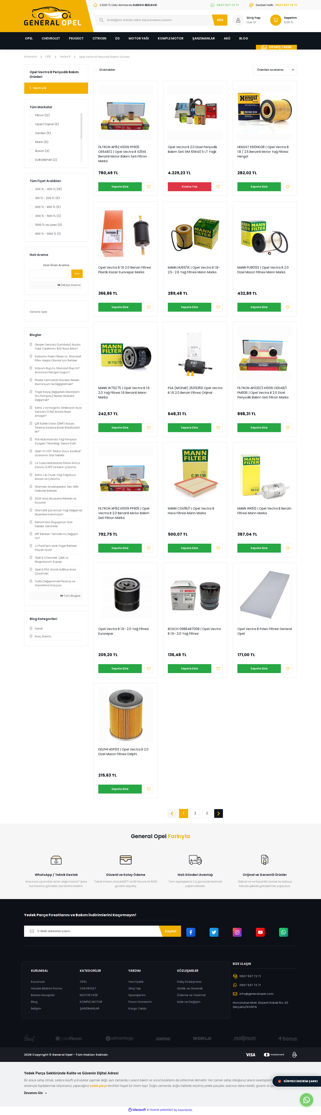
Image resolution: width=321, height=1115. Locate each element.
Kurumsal (38, 984)
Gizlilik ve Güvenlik (190, 990)
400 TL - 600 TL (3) (48, 216)
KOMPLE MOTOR (91, 1004)
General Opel (38, 312)
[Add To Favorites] (148, 186)
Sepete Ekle (119, 187)
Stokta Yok (188, 187)
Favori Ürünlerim (140, 1004)
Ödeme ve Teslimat (191, 997)
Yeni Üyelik (136, 984)
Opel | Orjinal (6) (47, 124)
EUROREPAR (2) (46, 160)
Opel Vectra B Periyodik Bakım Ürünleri (105, 57)
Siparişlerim (137, 997)
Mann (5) (41, 142)
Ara (77, 274)
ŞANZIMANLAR (89, 1010)
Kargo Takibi (137, 1010)
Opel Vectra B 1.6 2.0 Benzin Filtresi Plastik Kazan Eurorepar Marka (124, 269)
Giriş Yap (134, 990)
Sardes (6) (43, 133)
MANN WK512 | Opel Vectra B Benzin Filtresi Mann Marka (264, 510)
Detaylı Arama (69, 285)
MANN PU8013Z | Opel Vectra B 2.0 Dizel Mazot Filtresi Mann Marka (263, 269)
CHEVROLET (88, 990)
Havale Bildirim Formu (46, 990)
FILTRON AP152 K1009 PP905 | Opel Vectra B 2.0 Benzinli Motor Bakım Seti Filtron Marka (123, 513)
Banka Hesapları (43, 997)
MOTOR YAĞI (89, 997)
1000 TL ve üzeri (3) (48, 225)
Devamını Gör (36, 1095)
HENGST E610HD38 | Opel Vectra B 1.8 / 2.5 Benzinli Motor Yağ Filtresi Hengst (263, 152)
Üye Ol (251, 22)
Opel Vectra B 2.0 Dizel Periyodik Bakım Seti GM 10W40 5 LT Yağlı (192, 149)
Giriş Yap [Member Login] (253, 18)
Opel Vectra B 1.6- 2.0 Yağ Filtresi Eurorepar (123, 631)
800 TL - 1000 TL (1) (48, 234)
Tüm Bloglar (70, 596)
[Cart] (281, 20)
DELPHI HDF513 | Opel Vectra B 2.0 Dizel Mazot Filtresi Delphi (123, 751)
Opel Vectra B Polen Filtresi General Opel (264, 631)
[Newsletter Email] (102, 933)
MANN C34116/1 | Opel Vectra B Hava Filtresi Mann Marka (191, 510)
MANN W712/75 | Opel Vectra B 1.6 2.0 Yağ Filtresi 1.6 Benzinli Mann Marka (124, 393)
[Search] (160, 20)
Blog (34, 1004)
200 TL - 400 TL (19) (48, 189)
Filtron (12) (42, 115)
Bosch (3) (42, 151)
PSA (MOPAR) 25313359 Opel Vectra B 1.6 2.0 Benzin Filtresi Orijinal (195, 390)
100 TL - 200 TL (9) (47, 198)
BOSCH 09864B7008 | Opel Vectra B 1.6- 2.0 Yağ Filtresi (194, 631)
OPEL (83, 984)
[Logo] (52, 16)
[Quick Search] (49, 273)
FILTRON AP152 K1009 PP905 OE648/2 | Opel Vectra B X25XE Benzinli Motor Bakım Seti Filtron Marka (122, 154)
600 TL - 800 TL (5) (48, 207)
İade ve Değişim (189, 1004)
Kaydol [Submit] (170, 933)
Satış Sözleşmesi (189, 984)
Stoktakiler (107, 70)
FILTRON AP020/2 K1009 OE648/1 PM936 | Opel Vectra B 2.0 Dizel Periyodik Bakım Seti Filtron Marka (262, 393)
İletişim (36, 1010)
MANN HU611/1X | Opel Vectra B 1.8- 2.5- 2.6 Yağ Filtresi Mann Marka (194, 269)
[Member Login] (238, 20)
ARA (220, 20)
